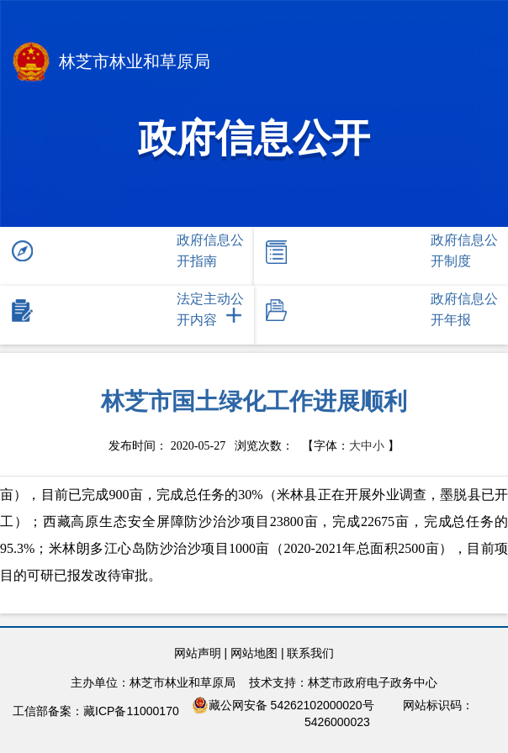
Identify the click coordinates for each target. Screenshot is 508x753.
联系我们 (310, 653)
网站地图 (254, 653)
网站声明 (197, 653)
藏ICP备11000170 (131, 711)
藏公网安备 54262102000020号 (283, 705)
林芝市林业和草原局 (111, 63)
